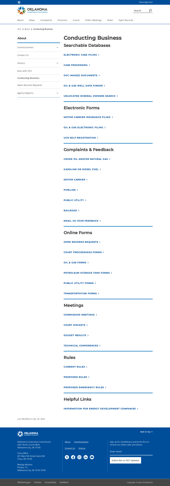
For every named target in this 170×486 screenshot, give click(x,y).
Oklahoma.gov (24, 482)
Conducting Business (28, 78)
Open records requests (81, 242)
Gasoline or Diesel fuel (81, 169)
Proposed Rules (75, 377)
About (67, 442)
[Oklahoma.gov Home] (19, 2)
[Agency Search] (150, 10)
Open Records (126, 20)
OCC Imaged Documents (80, 75)
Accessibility (50, 482)
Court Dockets (74, 325)
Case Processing (76, 65)
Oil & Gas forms (75, 262)
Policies (37, 482)
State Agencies (146, 2)
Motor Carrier (74, 179)
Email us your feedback (81, 221)
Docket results (75, 335)
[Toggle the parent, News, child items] (35, 20)
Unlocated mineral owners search (90, 96)
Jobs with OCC (24, 70)
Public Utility (74, 200)
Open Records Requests (29, 85)
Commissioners (25, 47)
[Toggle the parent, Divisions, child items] (68, 20)
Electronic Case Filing (80, 55)
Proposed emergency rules (84, 387)
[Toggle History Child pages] (57, 63)
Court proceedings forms (83, 252)
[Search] (143, 10)
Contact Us (23, 55)
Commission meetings (79, 315)
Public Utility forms (79, 283)
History (21, 63)
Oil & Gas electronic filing (83, 127)
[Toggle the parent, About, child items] (24, 20)
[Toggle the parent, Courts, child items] (80, 20)
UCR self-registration (80, 138)
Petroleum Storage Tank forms (87, 273)
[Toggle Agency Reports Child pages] (57, 93)
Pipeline (70, 190)
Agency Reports (25, 93)
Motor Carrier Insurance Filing (87, 117)
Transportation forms (80, 293)
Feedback (64, 482)
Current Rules (74, 367)
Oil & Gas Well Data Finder (83, 85)
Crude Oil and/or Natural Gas (86, 159)
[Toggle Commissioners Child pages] (57, 47)
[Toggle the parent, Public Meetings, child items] (102, 20)
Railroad (70, 210)
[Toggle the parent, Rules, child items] (114, 20)
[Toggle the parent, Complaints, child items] (53, 20)
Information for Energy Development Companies (100, 408)
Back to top (146, 432)
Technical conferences (81, 345)
